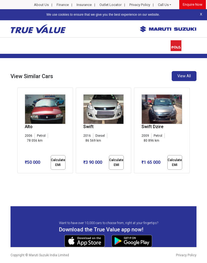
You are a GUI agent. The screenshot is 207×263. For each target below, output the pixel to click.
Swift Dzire (152, 126)
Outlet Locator (110, 5)
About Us (41, 5)
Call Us (163, 5)
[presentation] (20, 131)
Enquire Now (192, 4)
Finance (63, 5)
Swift (88, 126)
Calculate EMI (58, 162)
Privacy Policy (139, 5)
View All (184, 76)
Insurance (84, 5)
